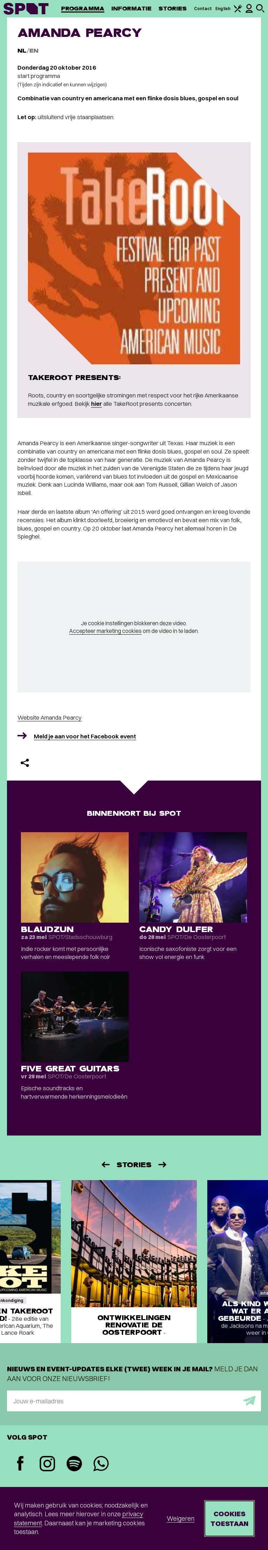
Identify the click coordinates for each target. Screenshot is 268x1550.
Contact (203, 8)
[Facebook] (20, 1464)
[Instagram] (47, 1464)
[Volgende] (163, 1165)
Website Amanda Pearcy (49, 717)
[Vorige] (105, 1165)
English (222, 8)
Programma (82, 8)
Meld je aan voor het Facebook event (85, 736)
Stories (172, 8)
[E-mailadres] (134, 1400)
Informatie (131, 8)
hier (96, 403)
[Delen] (24, 762)
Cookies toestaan (229, 1518)
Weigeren (180, 1518)
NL (22, 50)
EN (33, 50)
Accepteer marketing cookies (105, 630)
